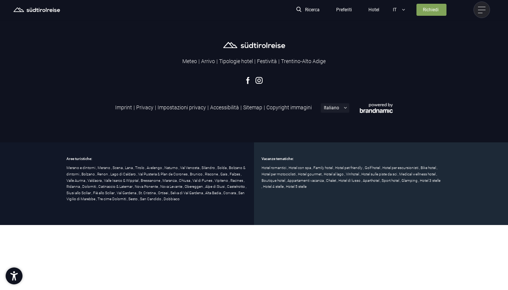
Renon (103, 174)
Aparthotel (371, 180)
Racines (237, 180)
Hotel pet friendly (349, 167)
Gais (224, 174)
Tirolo (140, 167)
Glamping (409, 180)
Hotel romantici (274, 167)
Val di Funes (202, 180)
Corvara (230, 192)
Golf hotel (373, 167)
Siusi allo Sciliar (79, 192)
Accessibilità (224, 107)
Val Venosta (190, 167)
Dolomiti (89, 186)
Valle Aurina (76, 180)
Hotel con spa (300, 167)
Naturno (171, 167)
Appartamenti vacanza (306, 180)
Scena (118, 167)
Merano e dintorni (81, 167)
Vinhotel (353, 174)
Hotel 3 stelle (430, 180)
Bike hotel (429, 167)
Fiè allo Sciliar (104, 192)
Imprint (123, 107)
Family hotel (323, 167)
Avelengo (155, 167)
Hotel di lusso (349, 180)
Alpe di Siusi (215, 186)
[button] (14, 275)
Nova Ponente (147, 186)
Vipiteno (222, 180)
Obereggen (194, 186)
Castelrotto (236, 186)
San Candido (151, 198)
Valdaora (94, 180)
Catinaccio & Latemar (115, 186)
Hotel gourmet (310, 174)
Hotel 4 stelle (273, 186)
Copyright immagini (289, 107)
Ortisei (163, 192)
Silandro (208, 167)
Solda (222, 167)
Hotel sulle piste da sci (379, 174)
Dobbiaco (172, 198)
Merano (104, 167)
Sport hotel (391, 180)
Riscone (212, 174)
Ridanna (73, 186)
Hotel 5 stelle (296, 186)
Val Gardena (127, 192)
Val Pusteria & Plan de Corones (163, 174)
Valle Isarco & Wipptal (121, 180)
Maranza (169, 180)
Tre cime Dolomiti (112, 198)
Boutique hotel (274, 180)
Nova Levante (171, 186)
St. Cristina (147, 192)
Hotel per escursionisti (400, 167)
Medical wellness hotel (417, 174)
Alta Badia (213, 192)
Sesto (133, 198)
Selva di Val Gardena (187, 192)
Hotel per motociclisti (279, 174)
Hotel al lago (334, 174)
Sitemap (252, 107)
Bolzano (88, 174)
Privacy (144, 107)
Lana (129, 167)
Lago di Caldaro (123, 174)
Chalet (331, 180)
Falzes (235, 174)
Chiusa (185, 180)
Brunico (196, 174)
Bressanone (151, 180)
